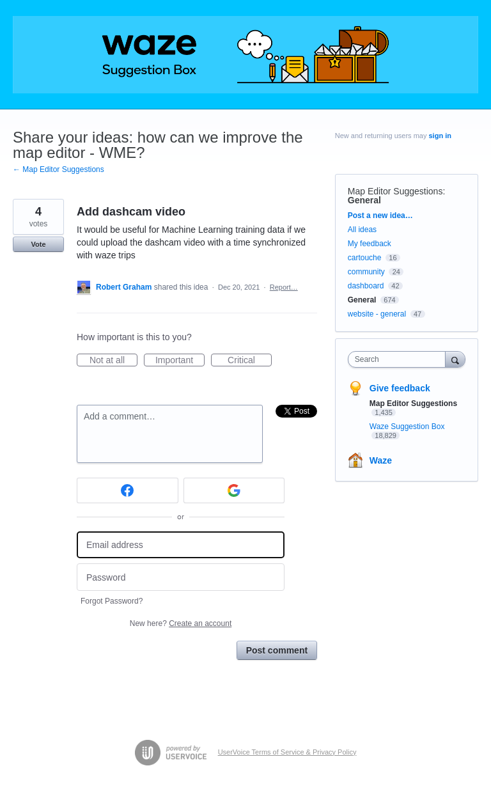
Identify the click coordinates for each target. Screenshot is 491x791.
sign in (440, 135)
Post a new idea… (380, 215)
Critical (250, 360)
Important (180, 360)
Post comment (277, 650)
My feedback (369, 243)
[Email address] (180, 545)
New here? (180, 623)
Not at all (113, 360)
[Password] (180, 577)
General (364, 200)
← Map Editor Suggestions (58, 169)
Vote (38, 244)
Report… (284, 287)
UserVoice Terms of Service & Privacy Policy (287, 752)
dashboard (366, 285)
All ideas (362, 229)
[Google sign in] (234, 490)
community (366, 271)
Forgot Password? (112, 601)
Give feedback (400, 388)
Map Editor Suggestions (395, 191)
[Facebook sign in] (127, 490)
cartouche (365, 257)
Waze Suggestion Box (407, 426)
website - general (377, 313)
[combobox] (399, 359)
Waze (381, 460)
